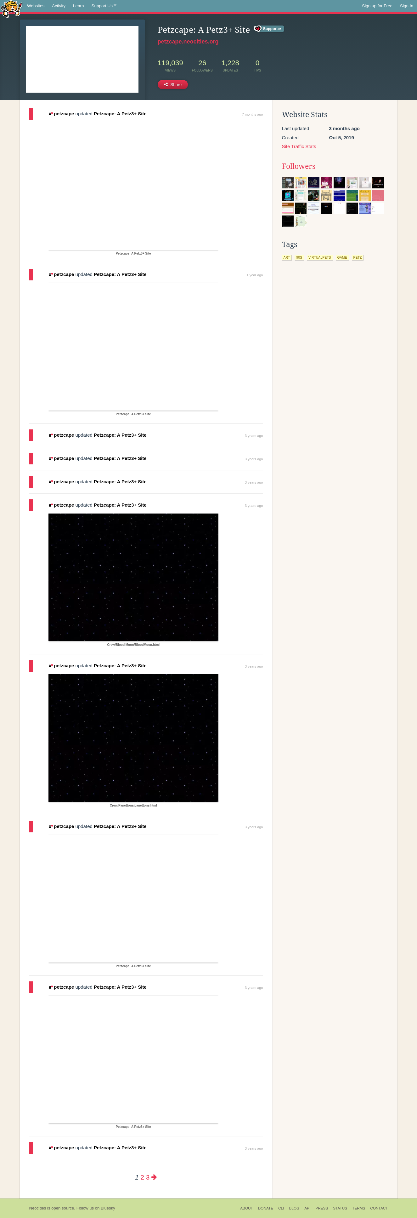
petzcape (61, 113)
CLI (281, 1208)
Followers (298, 166)
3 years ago (254, 436)
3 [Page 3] (147, 1177)
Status (340, 1208)
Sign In (406, 5)
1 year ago (255, 275)
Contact (379, 1208)
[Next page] (154, 1177)
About (246, 1208)
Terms (358, 1208)
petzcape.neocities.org (188, 41)
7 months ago (252, 114)
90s (299, 257)
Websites (35, 5)
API (307, 1208)
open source (62, 1208)
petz (357, 257)
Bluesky (108, 1208)
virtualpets (319, 257)
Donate (265, 1208)
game (342, 257)
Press (321, 1208)
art (287, 257)
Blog (294, 1208)
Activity (58, 5)
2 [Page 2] (142, 1177)
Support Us (104, 6)
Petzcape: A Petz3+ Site (120, 113)
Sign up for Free (377, 5)
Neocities (37, 1208)
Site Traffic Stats (299, 146)
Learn (78, 5)
